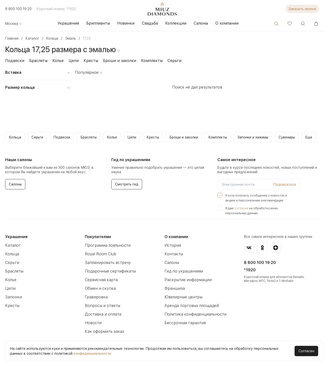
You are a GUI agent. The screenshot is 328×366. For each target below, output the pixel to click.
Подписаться (284, 184)
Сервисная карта (101, 279)
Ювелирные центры (183, 297)
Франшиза (174, 288)
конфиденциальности (92, 353)
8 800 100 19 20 (18, 9)
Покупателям (98, 236)
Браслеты (38, 60)
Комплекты (152, 60)
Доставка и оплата (103, 314)
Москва (13, 24)
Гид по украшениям (183, 271)
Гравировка (96, 297)
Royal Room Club (100, 254)
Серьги (174, 60)
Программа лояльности (108, 245)
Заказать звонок (302, 9)
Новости (93, 322)
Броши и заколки (119, 60)
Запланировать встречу (108, 262)
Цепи (74, 60)
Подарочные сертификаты (110, 271)
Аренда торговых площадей (191, 305)
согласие (241, 208)
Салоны (171, 262)
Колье (58, 60)
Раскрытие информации (188, 279)
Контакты (173, 254)
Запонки (13, 297)
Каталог (13, 245)
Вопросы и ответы (102, 305)
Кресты (91, 60)
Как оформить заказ (104, 331)
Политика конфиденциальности (195, 314)
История (172, 245)
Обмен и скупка (100, 288)
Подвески (14, 60)
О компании (176, 236)
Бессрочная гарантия (185, 322)
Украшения (16, 236)
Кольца (12, 254)
